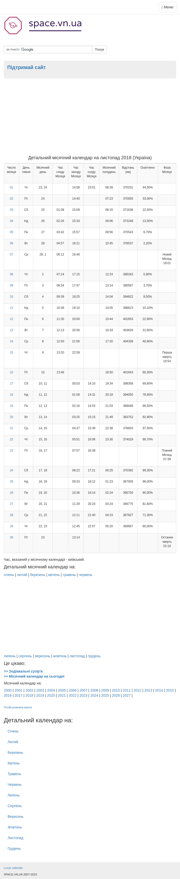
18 (11, 394)
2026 (116, 695)
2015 (170, 690)
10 (11, 296)
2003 (40, 690)
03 (11, 210)
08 (11, 274)
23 (11, 450)
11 (11, 308)
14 (11, 341)
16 (11, 372)
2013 (148, 690)
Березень (15, 752)
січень (9, 575)
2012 (137, 690)
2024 (94, 695)
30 (11, 537)
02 (11, 198)
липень (9, 656)
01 (11, 187)
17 (11, 383)
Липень (14, 795)
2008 (94, 690)
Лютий (13, 742)
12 (11, 319)
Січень (13, 731)
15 (11, 352)
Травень (14, 774)
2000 (8, 690)
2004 (51, 690)
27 (11, 504)
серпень (25, 656)
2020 (51, 695)
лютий (22, 575)
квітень (54, 575)
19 (11, 406)
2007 (83, 690)
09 (11, 285)
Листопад (15, 838)
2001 (19, 690)
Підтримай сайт (26, 67)
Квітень (14, 763)
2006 (72, 690)
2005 (62, 690)
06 (11, 243)
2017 (19, 695)
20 (11, 417)
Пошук (99, 49)
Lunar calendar (13, 867)
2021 (62, 695)
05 (11, 232)
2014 (159, 690)
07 (11, 254)
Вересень (16, 816)
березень (37, 575)
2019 (40, 695)
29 (11, 526)
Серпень (15, 806)
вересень (42, 656)
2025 (105, 695)
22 (11, 439)
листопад (77, 656)
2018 (29, 695)
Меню (168, 8)
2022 (72, 695)
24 (11, 470)
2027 (126, 695)
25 (11, 481)
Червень (15, 784)
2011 (126, 690)
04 (11, 221)
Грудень (14, 848)
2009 (105, 690)
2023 (83, 695)
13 (11, 330)
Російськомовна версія (18, 707)
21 (11, 428)
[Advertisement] (90, 117)
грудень (94, 656)
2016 (8, 695)
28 (11, 515)
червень (85, 575)
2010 (116, 690)
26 (11, 492)
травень (69, 575)
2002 (29, 690)
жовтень (60, 656)
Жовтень (15, 827)
